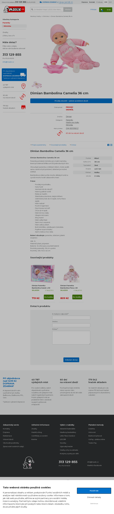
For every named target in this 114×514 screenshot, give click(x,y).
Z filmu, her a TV (9, 36)
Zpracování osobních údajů (13, 446)
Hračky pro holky (72, 122)
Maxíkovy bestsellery (68, 432)
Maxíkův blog (36, 432)
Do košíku (48, 297)
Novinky (63, 443)
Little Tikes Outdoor (67, 436)
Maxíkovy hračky (35, 16)
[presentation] (71, 350)
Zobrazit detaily (94, 497)
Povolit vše (94, 491)
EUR (110, 2)
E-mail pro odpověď (60, 314)
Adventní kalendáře (67, 429)
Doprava (6, 432)
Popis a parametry (39, 145)
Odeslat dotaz (71, 360)
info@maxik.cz (8, 62)
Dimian (69, 116)
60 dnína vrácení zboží (9, 96)
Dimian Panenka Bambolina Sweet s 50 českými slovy (41, 288)
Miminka (7, 26)
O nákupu (99, 2)
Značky (5, 32)
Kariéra (34, 439)
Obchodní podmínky (11, 443)
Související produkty (58, 145)
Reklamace (7, 436)
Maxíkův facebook (94, 465)
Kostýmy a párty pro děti (69, 453)
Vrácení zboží (8, 439)
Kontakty (6, 429)
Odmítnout (94, 503)
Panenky (6, 23)
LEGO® (63, 439)
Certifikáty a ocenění (39, 436)
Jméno (55, 321)
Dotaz (73, 145)
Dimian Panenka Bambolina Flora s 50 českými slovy (69, 288)
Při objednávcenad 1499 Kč (14, 74)
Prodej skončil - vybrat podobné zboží (71, 101)
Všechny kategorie (11, 19)
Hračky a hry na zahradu (69, 450)
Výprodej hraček (66, 446)
